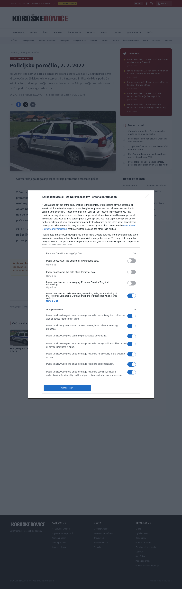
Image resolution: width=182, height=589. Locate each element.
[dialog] (91, 294)
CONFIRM (67, 388)
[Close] (148, 197)
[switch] (131, 260)
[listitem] (91, 253)
